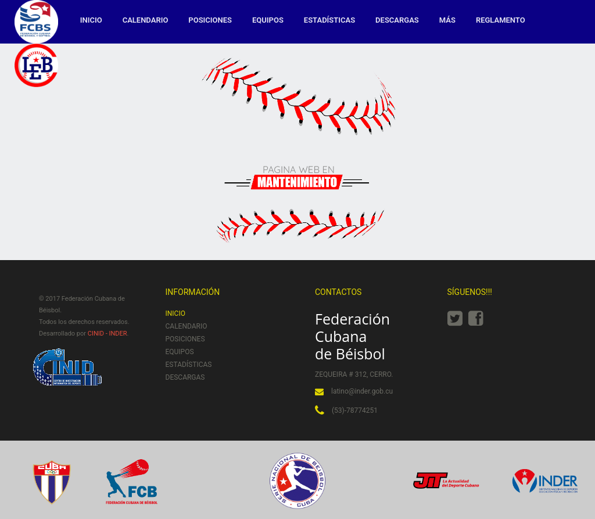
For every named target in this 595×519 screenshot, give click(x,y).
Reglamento (500, 20)
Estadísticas (329, 20)
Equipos (268, 20)
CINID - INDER (107, 333)
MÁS (447, 20)
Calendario (146, 20)
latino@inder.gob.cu (362, 391)
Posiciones (210, 20)
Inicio (91, 20)
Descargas (397, 20)
